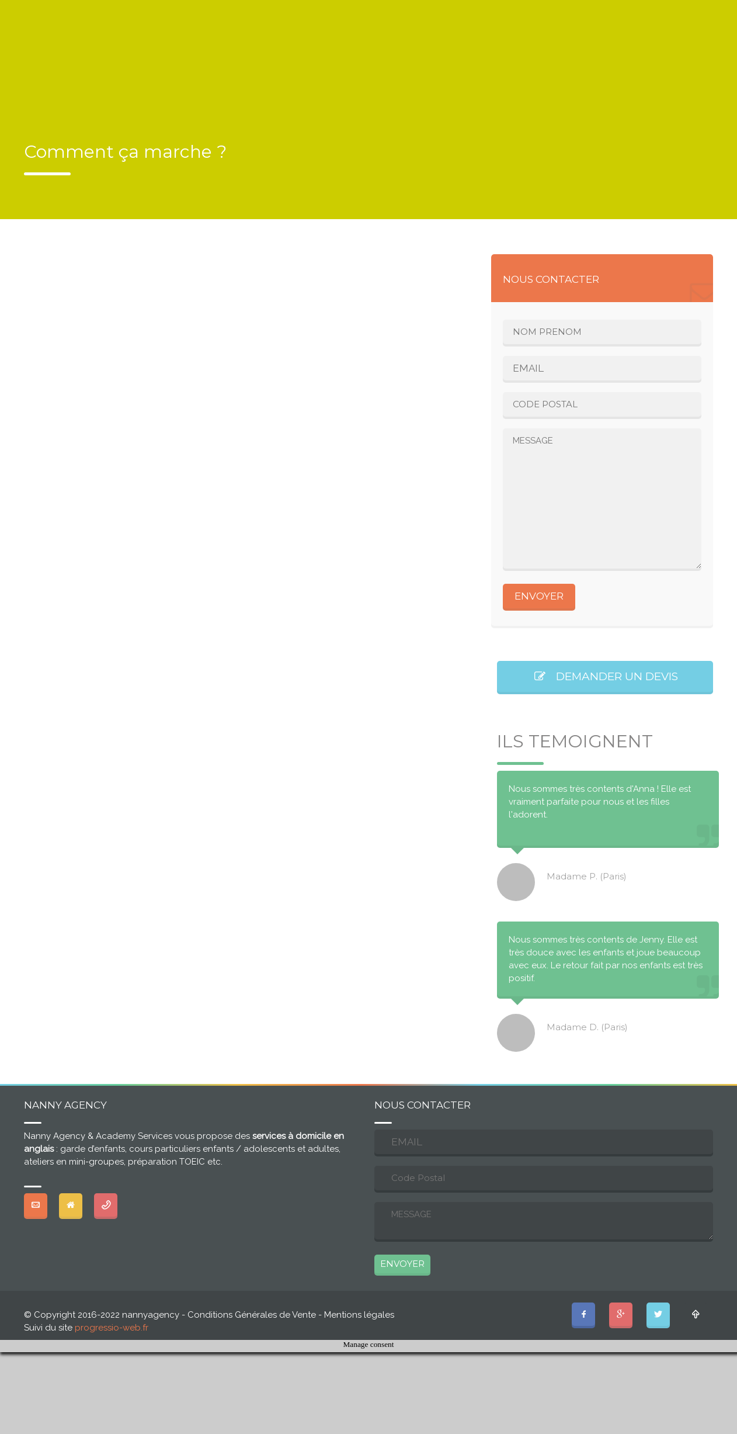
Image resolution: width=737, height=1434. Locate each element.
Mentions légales (359, 1315)
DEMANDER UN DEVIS (605, 676)
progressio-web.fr (111, 1327)
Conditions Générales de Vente (251, 1315)
